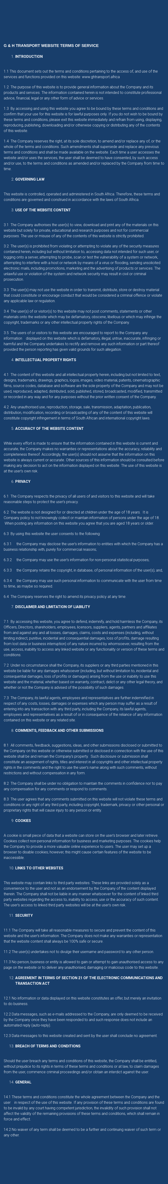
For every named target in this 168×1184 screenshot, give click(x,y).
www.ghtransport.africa (101, 77)
